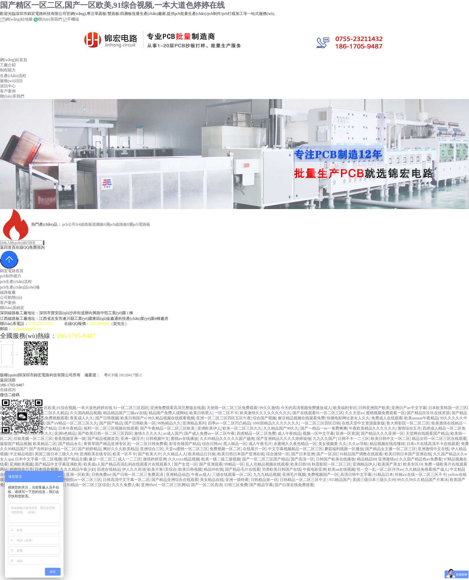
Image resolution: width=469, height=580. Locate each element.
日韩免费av (101, 474)
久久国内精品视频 (85, 413)
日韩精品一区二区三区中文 (304, 480)
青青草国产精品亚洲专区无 (107, 444)
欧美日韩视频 (190, 469)
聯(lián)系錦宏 (12, 308)
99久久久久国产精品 (38, 428)
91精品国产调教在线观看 (361, 454)
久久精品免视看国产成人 (426, 469)
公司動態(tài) (11, 297)
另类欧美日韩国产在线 (281, 469)
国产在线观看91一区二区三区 (317, 413)
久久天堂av (354, 413)
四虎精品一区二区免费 (256, 433)
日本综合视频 (46, 469)
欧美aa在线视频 (341, 469)
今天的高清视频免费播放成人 (306, 408)
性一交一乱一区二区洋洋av (380, 469)
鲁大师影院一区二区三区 (407, 423)
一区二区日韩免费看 (149, 444)
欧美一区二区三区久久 (242, 428)
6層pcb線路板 (115, 224)
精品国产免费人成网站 (168, 413)
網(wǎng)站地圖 (16, 19)
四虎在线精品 (108, 469)
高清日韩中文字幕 (356, 474)
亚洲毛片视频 (294, 474)
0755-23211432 (40, 324)
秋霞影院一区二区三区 (331, 464)
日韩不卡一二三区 (353, 438)
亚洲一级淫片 (132, 438)
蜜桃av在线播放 (184, 438)
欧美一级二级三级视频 (220, 459)
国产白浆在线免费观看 (294, 485)
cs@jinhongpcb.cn (26, 329)
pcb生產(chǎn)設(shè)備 (20, 287)
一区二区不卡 (226, 413)
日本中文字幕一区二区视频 (38, 459)
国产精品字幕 (261, 485)
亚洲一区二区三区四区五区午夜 (223, 418)
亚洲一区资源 (347, 433)
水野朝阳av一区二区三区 (79, 480)
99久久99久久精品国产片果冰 (422, 480)
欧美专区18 (413, 464)
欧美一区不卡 (124, 454)
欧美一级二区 (11, 413)
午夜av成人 (200, 474)
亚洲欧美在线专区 (95, 454)
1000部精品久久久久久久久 (275, 423)
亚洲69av (148, 485)
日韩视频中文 (157, 438)
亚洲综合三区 (151, 449)
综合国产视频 (264, 418)
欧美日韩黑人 (201, 413)
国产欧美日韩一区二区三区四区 (105, 433)
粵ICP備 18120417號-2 (123, 375)
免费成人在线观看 (387, 418)
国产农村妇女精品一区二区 (52, 449)
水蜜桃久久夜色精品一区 (295, 444)
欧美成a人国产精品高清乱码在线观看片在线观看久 (128, 464)
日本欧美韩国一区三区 (447, 408)
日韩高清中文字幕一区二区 (126, 480)
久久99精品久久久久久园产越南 (227, 438)
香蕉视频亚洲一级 (69, 438)
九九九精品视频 (266, 474)
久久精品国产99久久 (280, 428)
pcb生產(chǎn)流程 (16, 281)
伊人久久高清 (134, 469)
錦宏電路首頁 (11, 271)
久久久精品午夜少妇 (77, 469)
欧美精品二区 (44, 444)
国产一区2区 (327, 454)
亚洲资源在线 (33, 423)
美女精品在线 (212, 480)
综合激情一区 (277, 454)
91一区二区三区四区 (131, 408)
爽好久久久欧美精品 (120, 449)
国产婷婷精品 (89, 449)
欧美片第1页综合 (162, 469)
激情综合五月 (409, 428)
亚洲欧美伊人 (209, 428)
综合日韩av (211, 444)
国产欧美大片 (149, 454)
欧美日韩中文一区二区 (390, 438)
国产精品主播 (75, 459)
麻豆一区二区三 (102, 459)
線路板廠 (8, 292)
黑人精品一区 (235, 444)
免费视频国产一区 (323, 474)
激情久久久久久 (147, 433)
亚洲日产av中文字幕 (408, 408)
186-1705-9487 (76, 335)
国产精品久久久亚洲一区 (382, 433)
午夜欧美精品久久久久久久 (372, 428)
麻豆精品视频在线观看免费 (301, 418)
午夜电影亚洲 (314, 469)
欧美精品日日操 (201, 454)
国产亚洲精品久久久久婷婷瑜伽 (283, 438)
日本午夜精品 (70, 428)
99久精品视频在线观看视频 (171, 418)
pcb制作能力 (10, 276)
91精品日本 (383, 474)
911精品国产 (340, 480)
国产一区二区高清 (206, 485)
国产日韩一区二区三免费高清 (138, 474)
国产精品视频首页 (103, 438)
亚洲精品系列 (194, 423)
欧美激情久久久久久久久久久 (265, 413)
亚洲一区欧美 (77, 474)
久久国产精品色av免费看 (420, 459)
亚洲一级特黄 (237, 480)
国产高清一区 (302, 459)
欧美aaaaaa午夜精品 (421, 418)
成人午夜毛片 (260, 444)
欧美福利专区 (345, 408)
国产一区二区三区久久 (33, 433)
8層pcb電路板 (138, 224)
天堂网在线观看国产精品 (427, 433)
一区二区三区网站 (173, 485)
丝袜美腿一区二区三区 (33, 438)
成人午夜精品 (289, 433)
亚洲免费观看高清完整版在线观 (177, 408)
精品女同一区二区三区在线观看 (439, 438)
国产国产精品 (111, 423)
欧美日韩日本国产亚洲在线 (240, 454)
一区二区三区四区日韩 (320, 423)
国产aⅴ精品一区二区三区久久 (71, 423)
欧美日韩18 (300, 464)
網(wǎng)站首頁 (13, 60)
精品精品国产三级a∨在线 (125, 413)
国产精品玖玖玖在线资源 (428, 413)
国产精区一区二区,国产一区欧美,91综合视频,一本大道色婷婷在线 (112, 5)
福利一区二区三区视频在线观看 (111, 428)
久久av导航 (358, 444)
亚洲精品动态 (177, 474)
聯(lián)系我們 (47, 19)
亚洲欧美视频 (21, 464)
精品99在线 (213, 469)
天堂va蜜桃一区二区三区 (186, 449)
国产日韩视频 (107, 418)
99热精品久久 (169, 423)
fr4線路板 (84, 224)
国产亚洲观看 (211, 464)
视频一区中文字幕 (318, 433)
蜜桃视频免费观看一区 (385, 413)
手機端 (71, 19)
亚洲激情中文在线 (433, 449)
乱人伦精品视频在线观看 (267, 464)
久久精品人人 (174, 454)
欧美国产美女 (389, 464)
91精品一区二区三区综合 (88, 485)
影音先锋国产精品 (184, 444)
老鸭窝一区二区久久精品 (46, 413)
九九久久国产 (324, 438)
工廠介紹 (8, 65)
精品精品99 (366, 459)
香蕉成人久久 (81, 418)
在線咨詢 (8, 390)
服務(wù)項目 (11, 81)
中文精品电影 (21, 454)
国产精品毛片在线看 (242, 469)
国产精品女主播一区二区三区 (390, 449)
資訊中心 (8, 86)
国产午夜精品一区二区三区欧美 (168, 428)
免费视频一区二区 (225, 449)
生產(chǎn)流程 (13, 76)
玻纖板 (98, 224)
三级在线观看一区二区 (231, 474)
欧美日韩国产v (133, 418)
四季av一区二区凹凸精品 (229, 423)
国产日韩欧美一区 (140, 423)
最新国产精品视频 (15, 444)
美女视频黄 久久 (332, 444)
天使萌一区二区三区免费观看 (232, 408)
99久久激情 (269, 408)
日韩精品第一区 (264, 480)
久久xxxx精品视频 (184, 459)
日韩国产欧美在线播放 (335, 459)
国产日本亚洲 (303, 454)
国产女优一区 (185, 464)
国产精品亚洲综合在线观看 (174, 480)
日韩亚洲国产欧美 (374, 408)
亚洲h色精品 (65, 433)
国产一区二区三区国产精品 (265, 459)
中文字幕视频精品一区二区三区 (295, 449)
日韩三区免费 (236, 485)
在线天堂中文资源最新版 (363, 423)
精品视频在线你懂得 (387, 444)
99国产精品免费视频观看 (46, 418)
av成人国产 (172, 433)
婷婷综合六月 (21, 469)
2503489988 (99, 324)
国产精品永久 (70, 444)
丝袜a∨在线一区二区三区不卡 (420, 474)
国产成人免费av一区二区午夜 (209, 433)
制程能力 (8, 70)
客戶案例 (8, 91)
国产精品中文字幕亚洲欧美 (58, 464)
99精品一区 (234, 464)
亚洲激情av (387, 459)
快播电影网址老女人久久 (348, 418)
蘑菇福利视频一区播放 (343, 449)
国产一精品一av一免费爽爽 (323, 428)
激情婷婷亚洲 (154, 459)
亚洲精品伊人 (364, 464)
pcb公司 (69, 224)
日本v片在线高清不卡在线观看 (432, 444)
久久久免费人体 (125, 485)
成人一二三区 (129, 459)
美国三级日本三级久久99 (56, 454)
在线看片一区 (254, 449)
